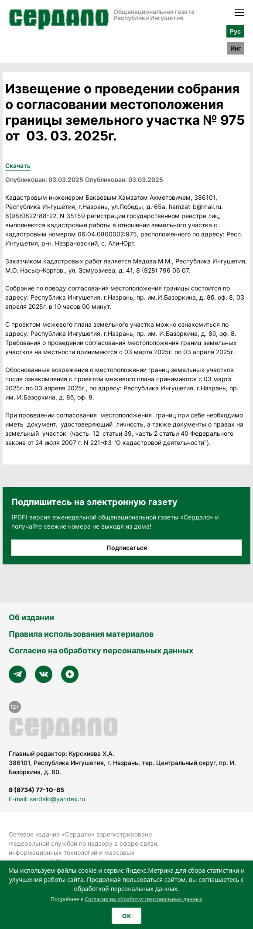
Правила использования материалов (81, 634)
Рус (235, 31)
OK (126, 916)
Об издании (31, 617)
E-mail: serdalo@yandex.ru (47, 799)
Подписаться (126, 547)
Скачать (18, 165)
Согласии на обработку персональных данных (143, 899)
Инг (235, 48)
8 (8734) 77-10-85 (36, 789)
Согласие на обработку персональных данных (101, 650)
